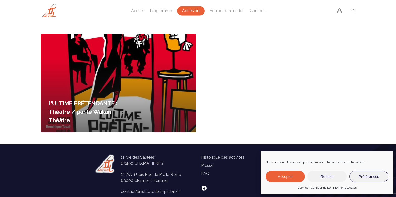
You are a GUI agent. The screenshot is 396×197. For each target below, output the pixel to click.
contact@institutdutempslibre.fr (150, 191)
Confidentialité (321, 187)
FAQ (205, 173)
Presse (207, 165)
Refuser (327, 176)
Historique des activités (222, 157)
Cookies (303, 187)
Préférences (369, 176)
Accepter (285, 176)
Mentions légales (345, 187)
